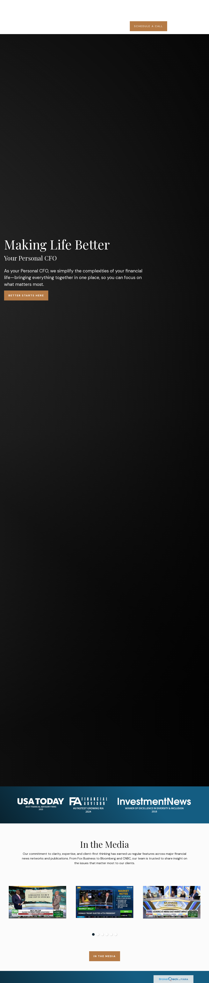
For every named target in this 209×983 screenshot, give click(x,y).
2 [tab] (98, 934)
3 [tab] (102, 934)
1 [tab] (93, 934)
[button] (86, 6)
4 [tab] (106, 934)
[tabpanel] (37, 906)
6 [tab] (115, 934)
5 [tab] (111, 934)
